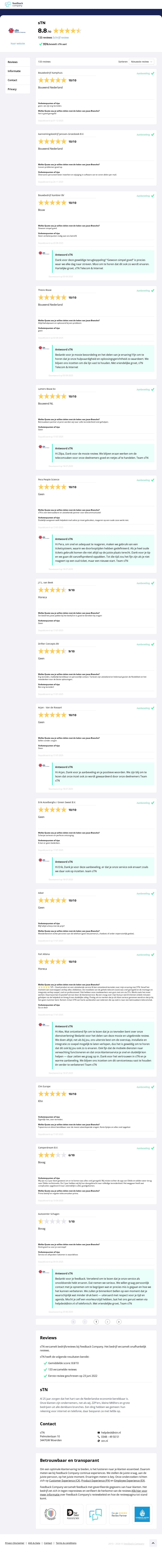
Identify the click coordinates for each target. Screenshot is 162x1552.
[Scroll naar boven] (153, 1543)
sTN (41, 23)
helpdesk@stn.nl (111, 1432)
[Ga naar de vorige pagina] (84, 1321)
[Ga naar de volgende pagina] (107, 1321)
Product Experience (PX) (95, 1480)
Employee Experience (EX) (129, 1480)
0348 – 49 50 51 (110, 1436)
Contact (48, 1543)
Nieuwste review (142, 61)
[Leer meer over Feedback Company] (96, 1514)
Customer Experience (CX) (64, 1480)
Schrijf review (61, 37)
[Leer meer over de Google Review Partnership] (119, 1514)
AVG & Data (34, 1543)
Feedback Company (134, 1543)
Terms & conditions (66, 1543)
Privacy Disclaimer (14, 1543)
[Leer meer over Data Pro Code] (50, 1514)
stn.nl (104, 1441)
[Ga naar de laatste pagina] (119, 1321)
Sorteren (123, 61)
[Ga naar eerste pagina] (73, 1321)
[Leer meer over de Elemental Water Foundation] (142, 1514)
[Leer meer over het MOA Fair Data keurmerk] (73, 1514)
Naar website (18, 43)
